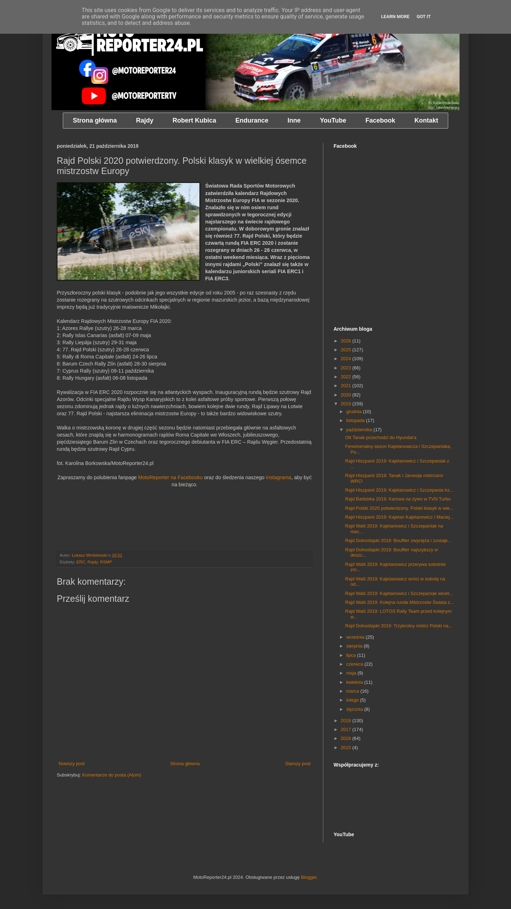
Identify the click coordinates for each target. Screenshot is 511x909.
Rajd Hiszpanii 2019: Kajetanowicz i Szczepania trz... (399, 490)
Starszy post (298, 763)
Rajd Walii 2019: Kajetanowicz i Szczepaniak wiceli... (399, 593)
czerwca (355, 664)
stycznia (355, 709)
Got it (424, 16)
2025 (346, 349)
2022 (346, 376)
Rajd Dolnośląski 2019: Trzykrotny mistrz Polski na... (398, 625)
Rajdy (93, 561)
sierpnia (355, 646)
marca (353, 691)
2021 (346, 385)
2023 (346, 367)
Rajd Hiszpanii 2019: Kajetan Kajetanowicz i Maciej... (399, 517)
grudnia (354, 411)
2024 (346, 358)
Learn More (395, 16)
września (356, 637)
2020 (346, 394)
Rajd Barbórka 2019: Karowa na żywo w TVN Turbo (397, 499)
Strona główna (185, 763)
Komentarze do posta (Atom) (111, 775)
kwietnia (355, 682)
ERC (80, 561)
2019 (346, 403)
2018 (346, 720)
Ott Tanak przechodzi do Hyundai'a (380, 437)
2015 (346, 747)
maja (352, 673)
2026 (346, 340)
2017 (346, 729)
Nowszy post (72, 763)
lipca (351, 655)
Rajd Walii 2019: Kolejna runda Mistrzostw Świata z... (399, 602)
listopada (356, 420)
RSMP (106, 561)
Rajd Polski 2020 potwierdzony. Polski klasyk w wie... (399, 508)
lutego (353, 700)
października (360, 429)
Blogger (309, 877)
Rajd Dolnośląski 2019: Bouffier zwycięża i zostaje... (398, 540)
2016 (346, 738)
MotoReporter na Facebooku (170, 477)
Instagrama (278, 477)
